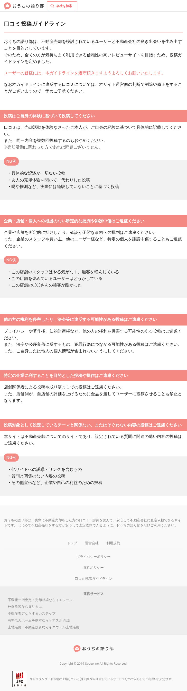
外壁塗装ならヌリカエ (25, 607)
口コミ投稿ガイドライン (93, 579)
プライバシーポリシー (93, 557)
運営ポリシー (93, 568)
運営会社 (92, 543)
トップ (72, 543)
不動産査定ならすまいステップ (32, 613)
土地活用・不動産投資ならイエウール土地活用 (43, 627)
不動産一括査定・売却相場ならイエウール (40, 600)
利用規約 (113, 543)
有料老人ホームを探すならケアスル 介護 (39, 620)
